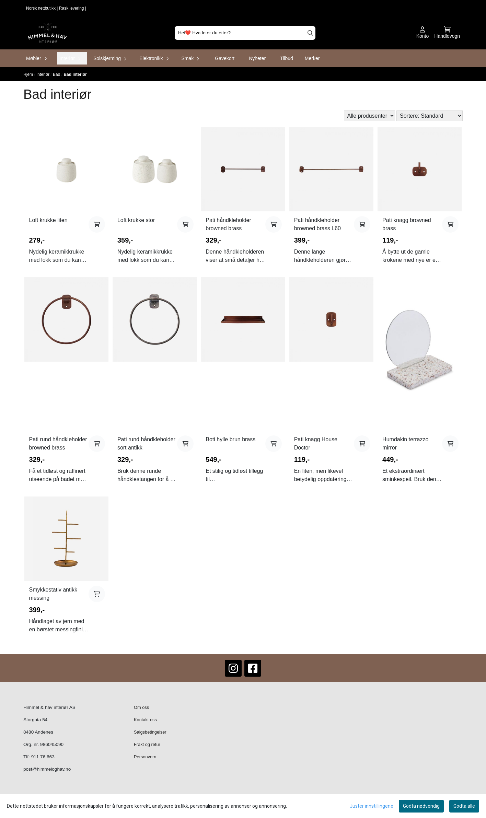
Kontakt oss (145, 719)
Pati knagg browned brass (406, 224)
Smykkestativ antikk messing (53, 594)
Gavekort (224, 58)
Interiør (43, 74)
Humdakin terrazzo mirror (405, 443)
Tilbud (286, 58)
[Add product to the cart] (97, 224)
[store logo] (47, 33)
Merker (312, 58)
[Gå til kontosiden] (423, 33)
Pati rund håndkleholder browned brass (58, 443)
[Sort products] (429, 115)
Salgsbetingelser (150, 732)
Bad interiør (74, 74)
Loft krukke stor (136, 220)
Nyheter (257, 58)
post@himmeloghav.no (47, 769)
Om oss (141, 707)
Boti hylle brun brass (230, 439)
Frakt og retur (147, 744)
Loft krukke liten (48, 220)
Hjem (28, 74)
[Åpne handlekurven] (447, 33)
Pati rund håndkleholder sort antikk (146, 443)
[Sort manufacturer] (369, 115)
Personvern (145, 756)
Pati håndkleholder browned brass (228, 224)
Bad (57, 74)
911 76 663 (43, 756)
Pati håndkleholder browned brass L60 (317, 224)
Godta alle (464, 806)
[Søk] (245, 33)
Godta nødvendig (421, 806)
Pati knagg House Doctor (315, 443)
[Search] (310, 33)
